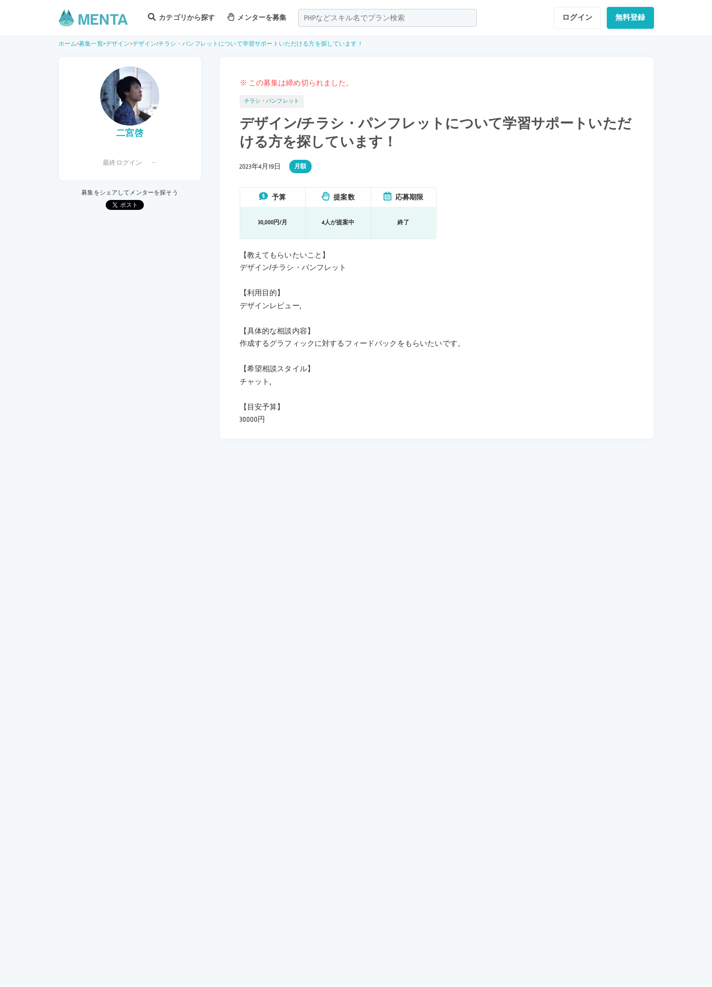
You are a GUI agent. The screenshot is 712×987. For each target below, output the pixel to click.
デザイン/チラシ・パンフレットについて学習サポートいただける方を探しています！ (247, 44)
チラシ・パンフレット (272, 101)
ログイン (577, 17)
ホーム (67, 44)
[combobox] (387, 18)
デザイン (118, 44)
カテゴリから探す (181, 17)
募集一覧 (91, 44)
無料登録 (630, 17)
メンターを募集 (257, 17)
